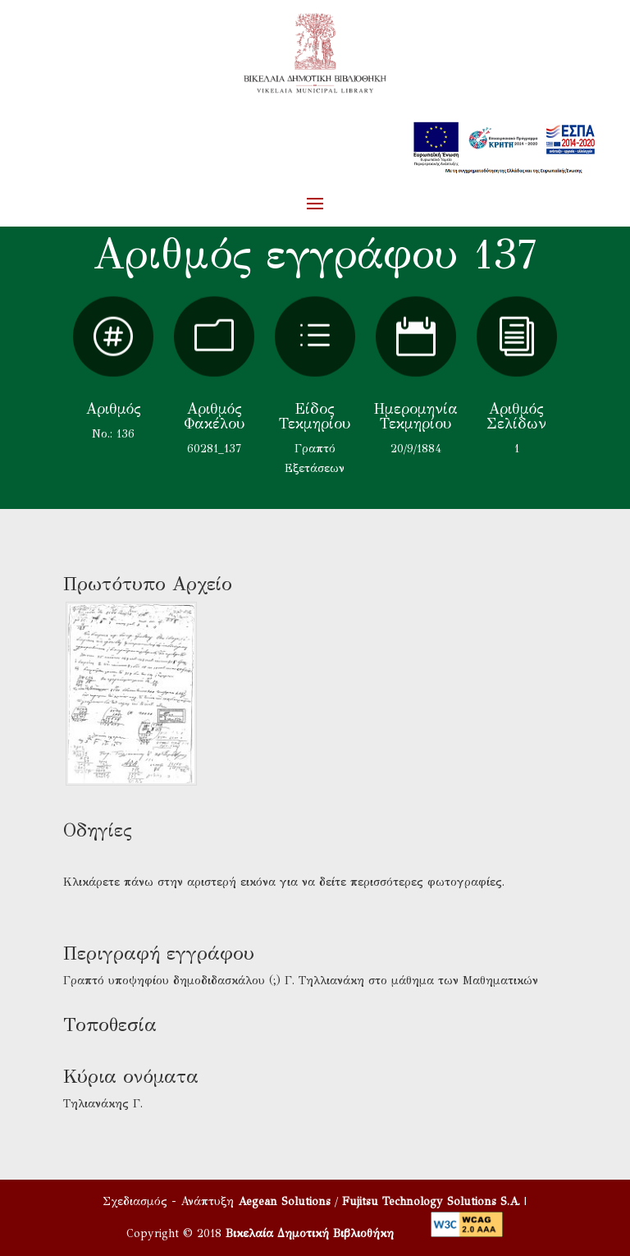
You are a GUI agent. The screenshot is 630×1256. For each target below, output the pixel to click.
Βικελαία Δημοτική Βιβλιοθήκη (310, 1233)
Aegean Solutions (284, 1201)
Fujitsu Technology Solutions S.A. (431, 1201)
